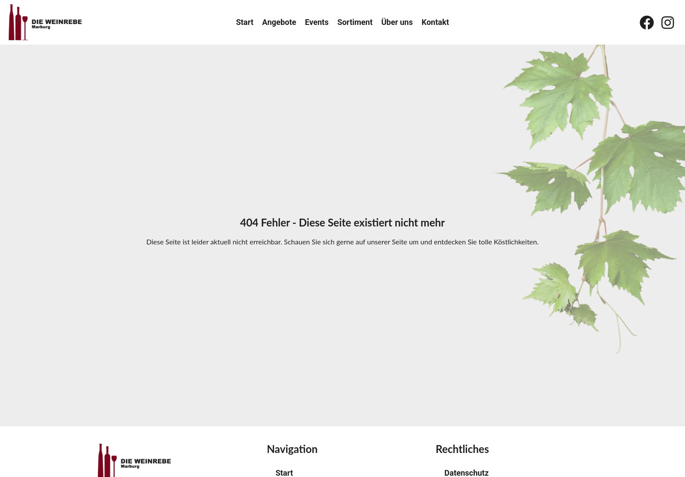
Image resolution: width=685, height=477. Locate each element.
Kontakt (435, 22)
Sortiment (355, 22)
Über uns (397, 22)
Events (317, 22)
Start (244, 22)
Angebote (279, 22)
